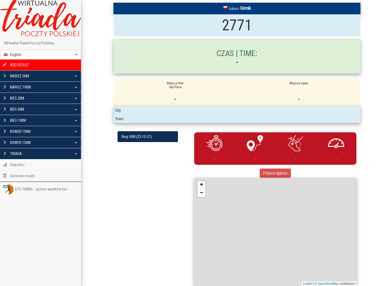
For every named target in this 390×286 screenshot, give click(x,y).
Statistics (14, 165)
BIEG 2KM (40, 98)
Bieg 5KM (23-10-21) (137, 136)
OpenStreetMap (328, 283)
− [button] (201, 193)
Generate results (19, 176)
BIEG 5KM (40, 109)
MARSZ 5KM (40, 76)
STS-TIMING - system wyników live (35, 189)
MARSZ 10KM (40, 87)
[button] (40, 54)
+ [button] (201, 185)
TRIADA (40, 154)
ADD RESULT (16, 65)
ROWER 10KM (40, 131)
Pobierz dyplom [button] (275, 173)
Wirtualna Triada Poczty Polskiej (29, 43)
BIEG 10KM (40, 120)
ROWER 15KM (40, 142)
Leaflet (307, 283)
